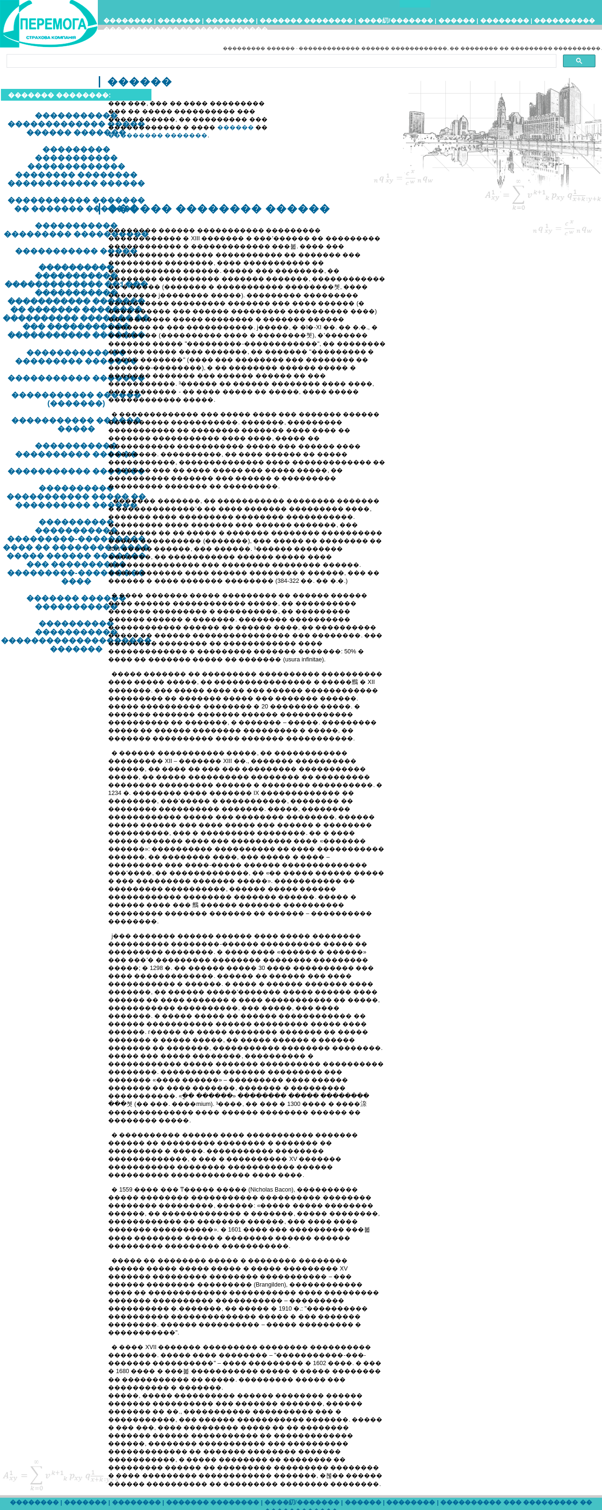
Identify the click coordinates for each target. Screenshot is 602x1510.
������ (456, 20)
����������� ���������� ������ (76, 450)
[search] (280, 61)
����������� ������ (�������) (76, 399)
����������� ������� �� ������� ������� (76, 204)
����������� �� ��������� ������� (76, 357)
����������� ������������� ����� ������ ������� (76, 123)
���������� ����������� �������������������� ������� (76, 636)
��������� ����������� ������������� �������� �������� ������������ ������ (76, 166)
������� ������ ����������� (76, 602)
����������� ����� (76, 251)
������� (179, 20)
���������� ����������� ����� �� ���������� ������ (76, 496)
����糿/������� (395, 20)
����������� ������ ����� (76, 424)
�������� (127, 20)
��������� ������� (158, 135)
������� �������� (306, 20)
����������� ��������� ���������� (76, 230)
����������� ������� (76, 378)
